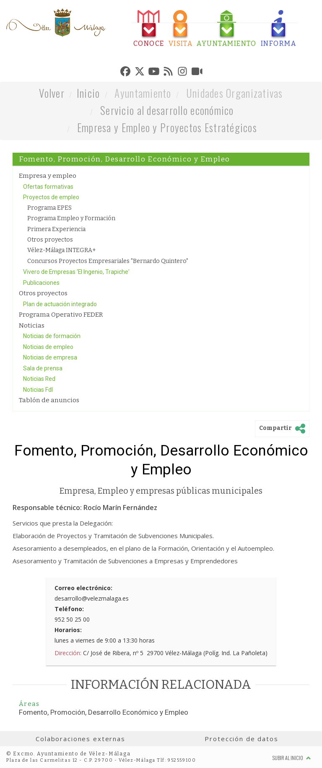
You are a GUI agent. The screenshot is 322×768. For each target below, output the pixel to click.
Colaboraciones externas (80, 738)
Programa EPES (49, 207)
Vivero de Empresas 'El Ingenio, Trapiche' (76, 271)
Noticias (31, 325)
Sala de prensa (42, 368)
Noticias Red (39, 378)
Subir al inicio (292, 757)
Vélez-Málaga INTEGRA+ (61, 250)
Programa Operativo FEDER (61, 314)
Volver (52, 93)
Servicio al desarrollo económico (167, 110)
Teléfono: (69, 609)
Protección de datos (241, 738)
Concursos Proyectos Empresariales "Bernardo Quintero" (107, 261)
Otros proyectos (50, 239)
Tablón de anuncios (49, 400)
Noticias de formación (51, 336)
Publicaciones (41, 282)
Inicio (88, 93)
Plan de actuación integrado (60, 304)
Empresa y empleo (47, 176)
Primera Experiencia (56, 229)
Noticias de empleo (48, 347)
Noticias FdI (38, 389)
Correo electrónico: (83, 588)
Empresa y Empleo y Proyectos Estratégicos (167, 127)
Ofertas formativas (48, 186)
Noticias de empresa (50, 357)
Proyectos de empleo (51, 197)
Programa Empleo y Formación (71, 218)
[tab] (148, 28)
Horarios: (68, 630)
